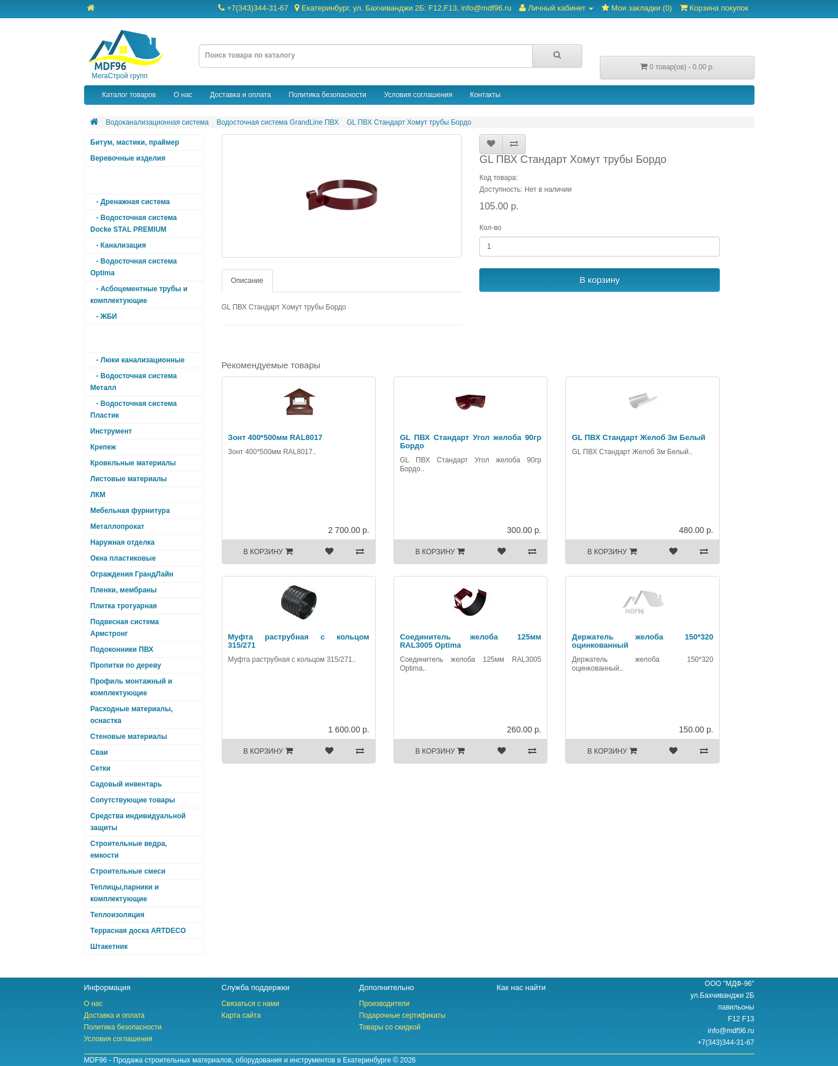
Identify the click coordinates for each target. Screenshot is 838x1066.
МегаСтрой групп (124, 55)
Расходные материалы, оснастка (132, 715)
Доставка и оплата (240, 95)
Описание (247, 281)
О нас (182, 95)
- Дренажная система (130, 202)
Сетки (101, 768)
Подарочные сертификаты (402, 1015)
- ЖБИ (104, 316)
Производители (384, 1004)
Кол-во (490, 228)
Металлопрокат (118, 526)
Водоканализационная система (157, 122)
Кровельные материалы (133, 463)
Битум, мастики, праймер (135, 142)
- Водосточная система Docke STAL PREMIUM (134, 224)
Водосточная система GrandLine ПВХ (277, 122)
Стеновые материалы (129, 736)
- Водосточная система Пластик (134, 409)
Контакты (485, 95)
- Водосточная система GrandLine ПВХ (134, 338)
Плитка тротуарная (124, 606)
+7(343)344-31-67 (364, 8)
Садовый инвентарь (126, 784)
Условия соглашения (418, 95)
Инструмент (111, 431)
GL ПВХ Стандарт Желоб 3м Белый (638, 437)
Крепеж (103, 447)
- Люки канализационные (138, 360)
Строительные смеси (128, 871)
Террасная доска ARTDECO (138, 931)
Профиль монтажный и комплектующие (131, 687)
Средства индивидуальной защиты (138, 822)
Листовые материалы (129, 479)
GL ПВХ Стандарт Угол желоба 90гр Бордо (470, 441)
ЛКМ (98, 495)
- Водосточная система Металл (134, 382)
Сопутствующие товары (133, 800)
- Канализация (118, 245)
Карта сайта (241, 1015)
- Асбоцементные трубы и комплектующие (139, 295)
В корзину (599, 280)
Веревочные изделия (128, 158)
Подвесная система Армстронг (125, 628)
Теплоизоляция (118, 915)
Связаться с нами (250, 1004)
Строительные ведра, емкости (129, 850)
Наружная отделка (123, 542)
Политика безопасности (327, 95)
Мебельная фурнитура (130, 511)
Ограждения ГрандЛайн (132, 574)
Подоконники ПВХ (122, 649)
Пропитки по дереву (126, 665)
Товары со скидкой (389, 1027)
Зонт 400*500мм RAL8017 (275, 437)
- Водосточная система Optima (134, 267)
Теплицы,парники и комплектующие (125, 893)
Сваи (99, 752)
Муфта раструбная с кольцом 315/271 (298, 640)
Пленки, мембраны (124, 590)
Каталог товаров (129, 95)
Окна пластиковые (123, 558)
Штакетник (109, 946)
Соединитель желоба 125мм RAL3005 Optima (470, 640)
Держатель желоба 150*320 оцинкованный (642, 640)
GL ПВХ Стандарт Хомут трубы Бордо (408, 122)
